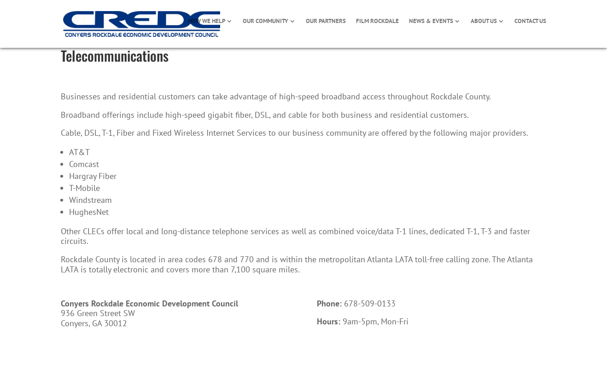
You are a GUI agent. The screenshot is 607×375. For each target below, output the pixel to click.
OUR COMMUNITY (265, 21)
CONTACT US (530, 21)
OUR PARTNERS (326, 21)
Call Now (344, 352)
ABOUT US (484, 21)
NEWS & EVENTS (431, 21)
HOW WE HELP (206, 21)
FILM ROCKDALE (377, 21)
